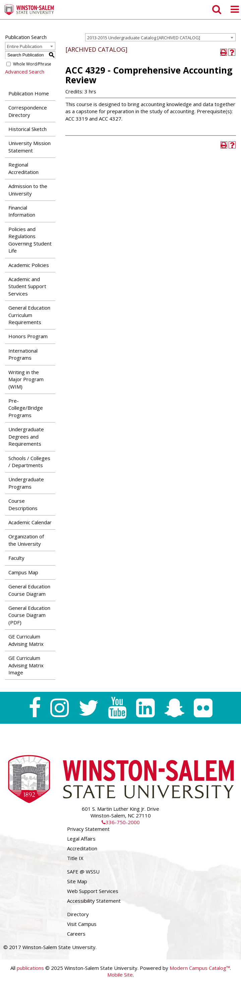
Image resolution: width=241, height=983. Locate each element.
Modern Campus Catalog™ (200, 968)
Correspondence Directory (27, 111)
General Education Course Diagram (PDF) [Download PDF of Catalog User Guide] (29, 615)
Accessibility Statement (94, 900)
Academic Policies (28, 265)
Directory (78, 914)
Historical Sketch (27, 129)
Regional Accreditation (23, 168)
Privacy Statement (88, 828)
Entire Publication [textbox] (24, 46)
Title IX (75, 858)
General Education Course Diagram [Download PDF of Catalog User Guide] (29, 590)
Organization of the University (26, 540)
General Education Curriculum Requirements (29, 314)
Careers (76, 933)
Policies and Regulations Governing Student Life (30, 240)
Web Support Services (92, 891)
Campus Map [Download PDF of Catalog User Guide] (23, 572)
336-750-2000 (121, 822)
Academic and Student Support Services (27, 286)
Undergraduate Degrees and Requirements (26, 436)
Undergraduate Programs (26, 483)
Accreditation (82, 848)
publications (30, 968)
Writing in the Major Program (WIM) (26, 379)
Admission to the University (27, 189)
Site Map (77, 881)
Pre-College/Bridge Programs (25, 407)
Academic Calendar (30, 522)
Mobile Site (120, 974)
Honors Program (28, 336)
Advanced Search (24, 71)
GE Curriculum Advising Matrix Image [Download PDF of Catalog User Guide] (26, 665)
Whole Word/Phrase (32, 64)
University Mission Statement (29, 146)
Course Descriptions (23, 504)
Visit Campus (82, 924)
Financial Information (21, 211)
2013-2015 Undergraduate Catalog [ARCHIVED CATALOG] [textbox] (143, 38)
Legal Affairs (81, 838)
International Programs (23, 354)
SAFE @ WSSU (83, 871)
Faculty (16, 557)
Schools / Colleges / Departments (29, 461)
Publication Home (28, 93)
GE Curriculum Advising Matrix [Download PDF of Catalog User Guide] (26, 640)
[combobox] (160, 37)
